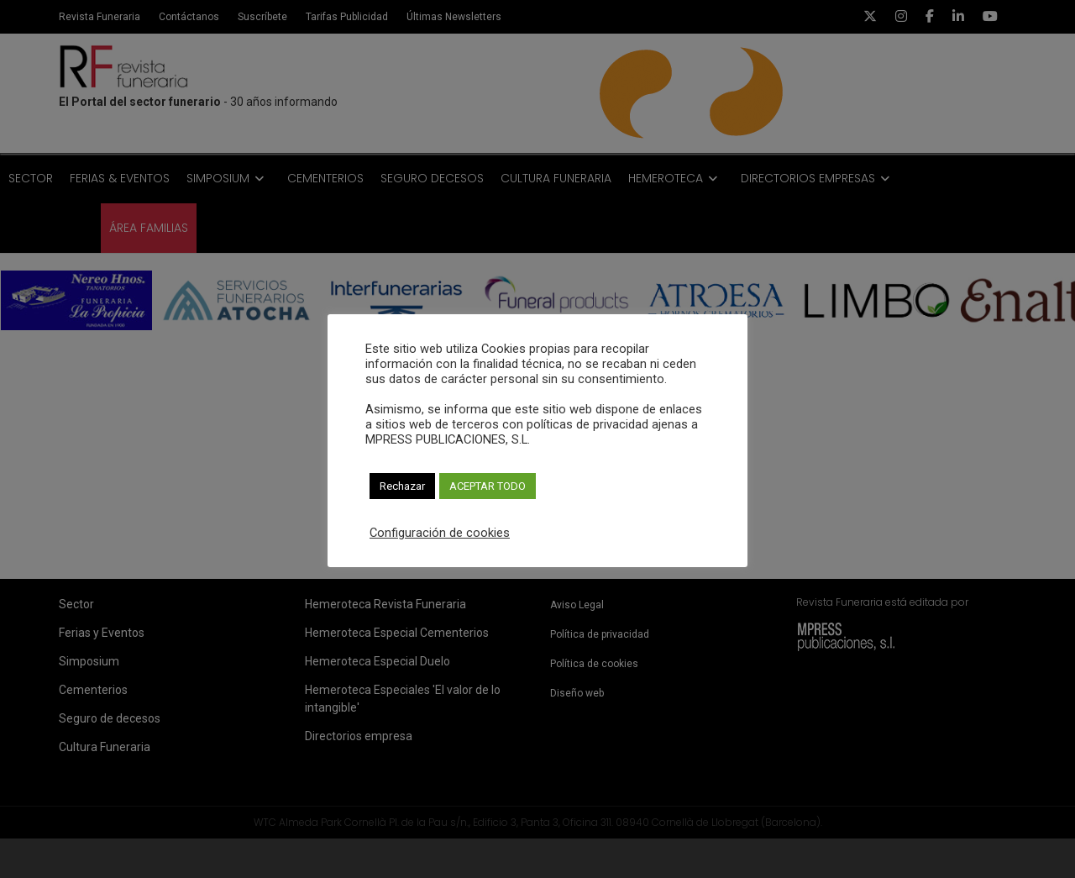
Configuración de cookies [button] (440, 532)
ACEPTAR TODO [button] (487, 486)
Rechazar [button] (402, 486)
